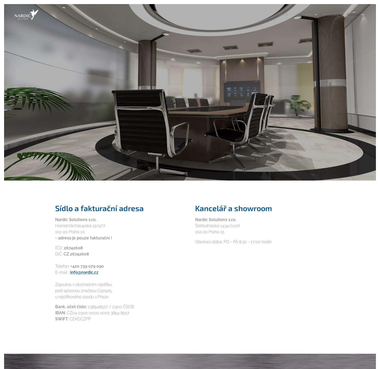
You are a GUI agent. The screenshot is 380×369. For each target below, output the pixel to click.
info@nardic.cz (84, 272)
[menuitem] (279, 14)
